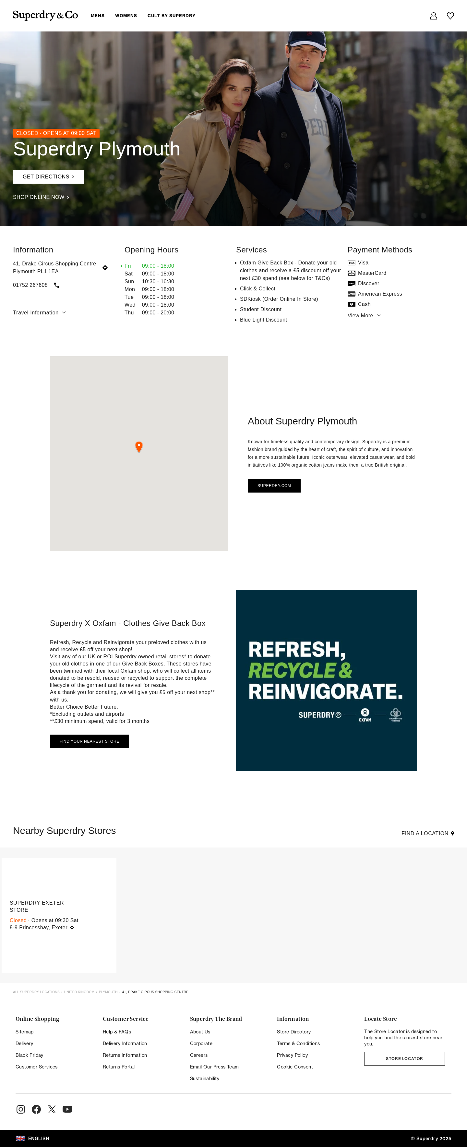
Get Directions (43, 174)
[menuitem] (148, 15)
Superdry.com (274, 485)
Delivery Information (125, 1043)
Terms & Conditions (298, 1043)
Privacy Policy (292, 1055)
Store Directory (294, 1031)
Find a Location (427, 833)
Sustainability (205, 1078)
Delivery (24, 1043)
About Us (200, 1031)
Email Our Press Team (214, 1066)
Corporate (201, 1043)
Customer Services (37, 1066)
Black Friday (29, 1055)
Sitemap (25, 1031)
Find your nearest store (89, 741)
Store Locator (404, 1058)
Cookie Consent (295, 1066)
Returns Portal (119, 1066)
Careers (199, 1055)
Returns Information (125, 1055)
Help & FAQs (117, 1031)
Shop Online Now (41, 197)
